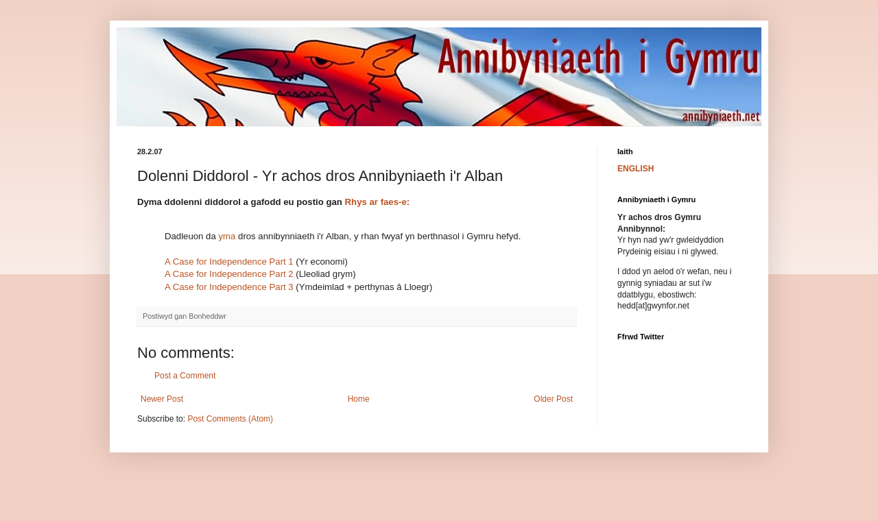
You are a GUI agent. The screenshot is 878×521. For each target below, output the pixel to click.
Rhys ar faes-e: (377, 202)
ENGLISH (635, 168)
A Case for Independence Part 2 (229, 274)
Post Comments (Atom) (230, 419)
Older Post (553, 399)
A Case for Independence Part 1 (229, 261)
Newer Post (162, 399)
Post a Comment (184, 375)
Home (359, 399)
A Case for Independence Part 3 (229, 287)
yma (226, 236)
